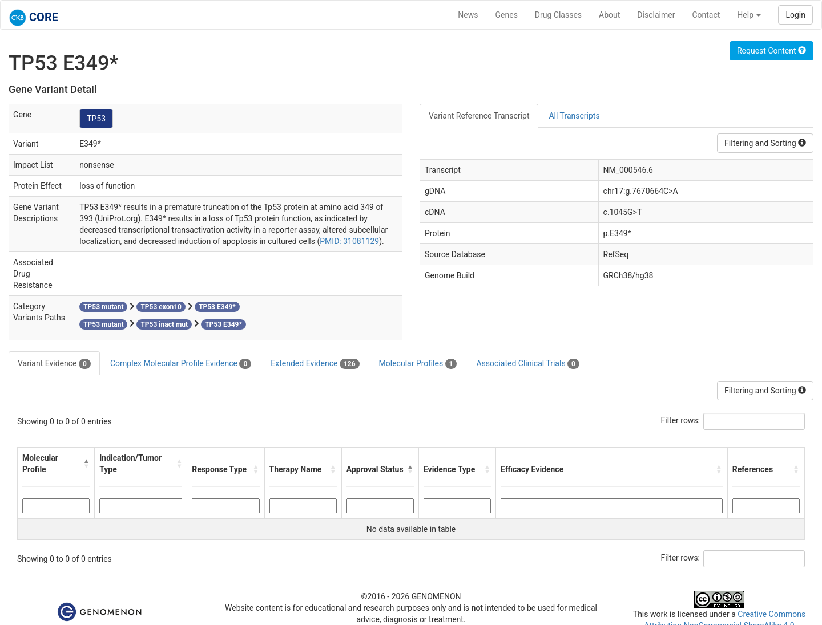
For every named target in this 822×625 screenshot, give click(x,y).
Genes (506, 14)
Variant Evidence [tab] (54, 364)
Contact (706, 14)
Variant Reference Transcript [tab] (479, 115)
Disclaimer (656, 14)
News (468, 14)
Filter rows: (680, 420)
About (609, 14)
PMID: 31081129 (349, 241)
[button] (86, 463)
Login (795, 14)
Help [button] (749, 14)
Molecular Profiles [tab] (418, 364)
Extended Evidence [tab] (315, 364)
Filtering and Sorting (765, 143)
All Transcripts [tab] (574, 115)
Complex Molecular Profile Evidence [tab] (180, 364)
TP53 (96, 118)
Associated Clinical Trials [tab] (527, 364)
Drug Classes (558, 14)
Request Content (771, 50)
